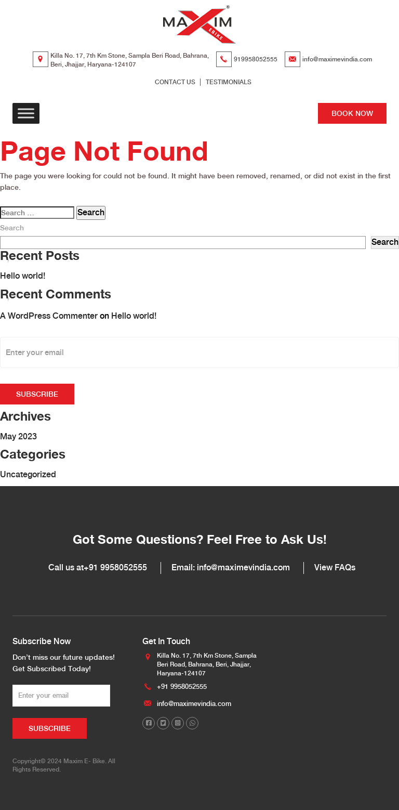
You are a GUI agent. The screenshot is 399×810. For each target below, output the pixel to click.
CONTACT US (175, 82)
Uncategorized (28, 474)
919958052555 (255, 59)
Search (12, 228)
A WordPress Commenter (49, 316)
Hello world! (22, 276)
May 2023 (18, 436)
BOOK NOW (352, 113)
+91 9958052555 (115, 567)
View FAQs (334, 567)
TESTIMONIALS (228, 82)
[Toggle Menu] (26, 114)
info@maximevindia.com (337, 59)
